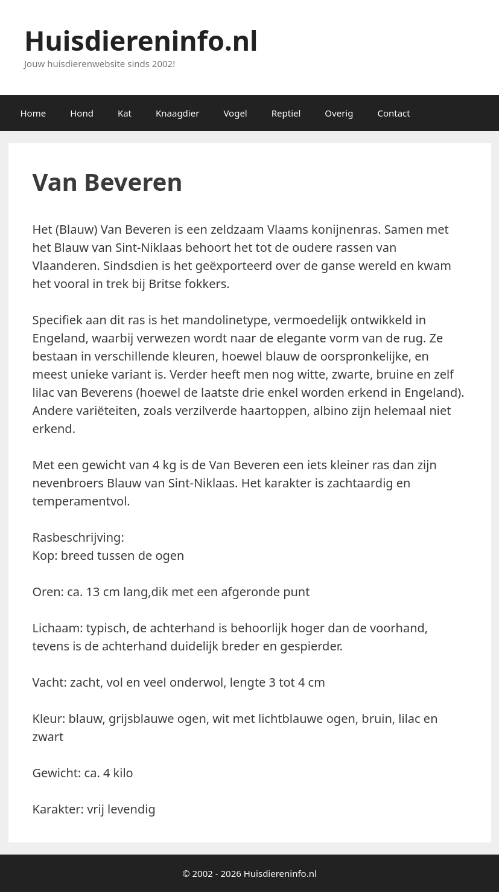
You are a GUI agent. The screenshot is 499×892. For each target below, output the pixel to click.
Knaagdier (177, 113)
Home (33, 113)
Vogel (235, 113)
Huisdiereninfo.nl (141, 40)
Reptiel (286, 113)
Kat (125, 113)
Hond (82, 113)
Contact (393, 113)
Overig (339, 113)
